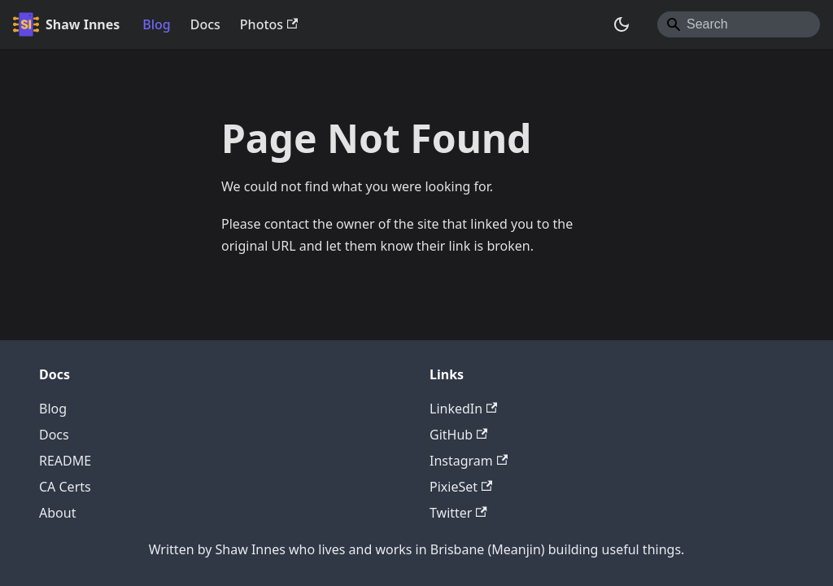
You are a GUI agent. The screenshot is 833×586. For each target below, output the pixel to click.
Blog (156, 24)
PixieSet (461, 487)
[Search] (738, 24)
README (65, 461)
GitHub (458, 435)
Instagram (469, 461)
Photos (269, 24)
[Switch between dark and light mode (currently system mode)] (621, 24)
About (57, 513)
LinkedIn (463, 409)
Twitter (458, 513)
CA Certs (65, 487)
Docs (205, 24)
